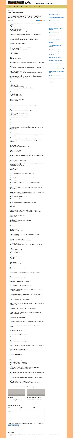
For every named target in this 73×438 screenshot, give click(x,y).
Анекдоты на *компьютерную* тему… (57, 63)
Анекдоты (10, 397)
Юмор (22, 6)
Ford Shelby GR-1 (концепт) (54, 39)
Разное (35, 6)
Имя (9, 407)
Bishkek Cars (52, 82)
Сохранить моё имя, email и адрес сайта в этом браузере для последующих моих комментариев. (26, 423)
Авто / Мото (16, 6)
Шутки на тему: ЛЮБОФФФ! (55, 57)
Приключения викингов (54, 32)
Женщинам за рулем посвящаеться (56, 17)
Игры (40, 6)
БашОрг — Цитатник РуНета (34, 397)
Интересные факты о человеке (55, 60)
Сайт (34, 407)
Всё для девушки (28, 6)
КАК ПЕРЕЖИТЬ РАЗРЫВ (54, 14)
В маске (51, 42)
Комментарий (10, 411)
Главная (10, 6)
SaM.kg (27, 2)
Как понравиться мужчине (54, 20)
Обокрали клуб (52, 35)
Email (21, 407)
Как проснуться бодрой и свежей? (56, 78)
